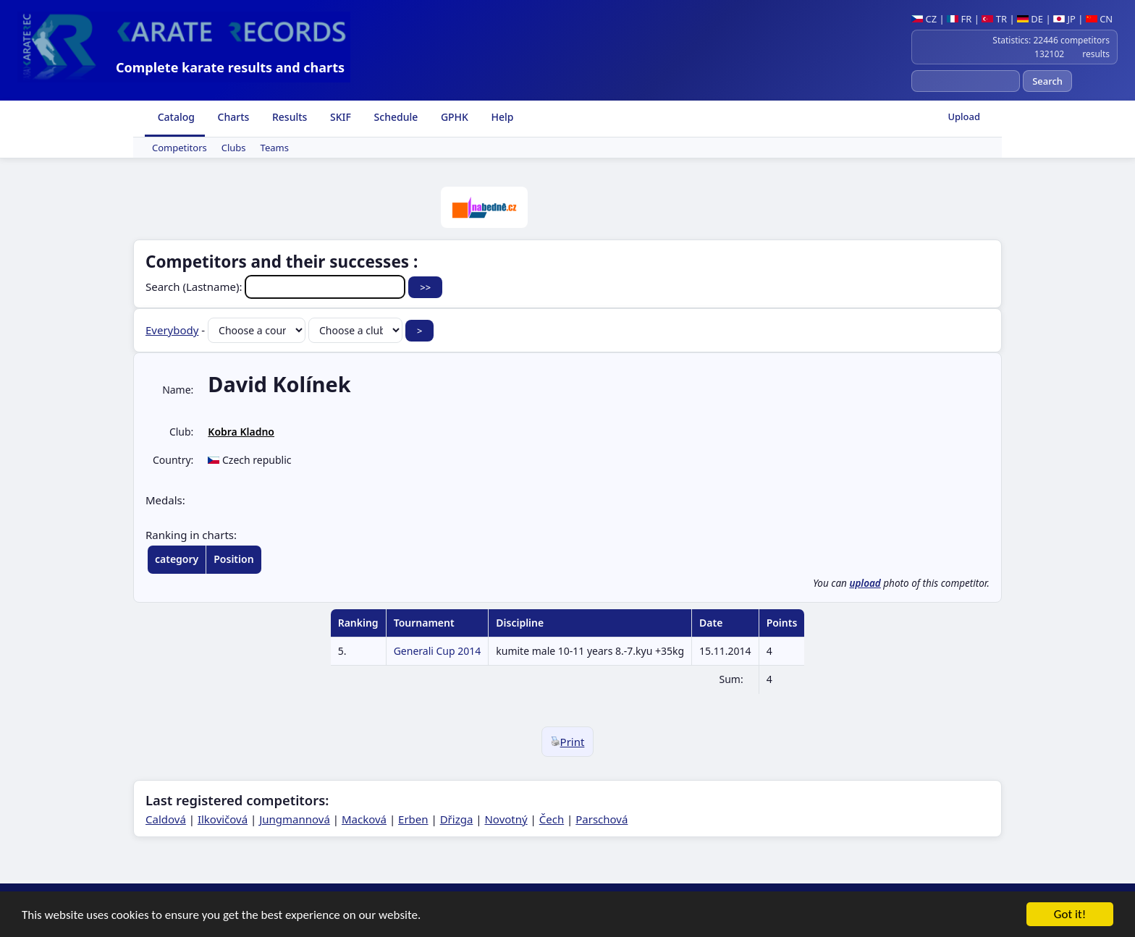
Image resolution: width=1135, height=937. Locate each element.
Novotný (505, 819)
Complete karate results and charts (230, 67)
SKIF (339, 117)
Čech (551, 819)
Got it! (1070, 915)
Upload (964, 116)
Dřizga (456, 819)
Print (568, 741)
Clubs (233, 147)
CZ (924, 18)
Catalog (175, 117)
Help (501, 117)
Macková (364, 819)
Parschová (601, 819)
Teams (275, 147)
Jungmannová (294, 819)
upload (864, 583)
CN (1099, 18)
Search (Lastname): (276, 286)
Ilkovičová (223, 819)
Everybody (171, 330)
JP (1064, 18)
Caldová (165, 819)
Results (288, 117)
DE (1030, 18)
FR (959, 18)
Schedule (394, 117)
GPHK (453, 117)
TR (994, 18)
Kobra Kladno (241, 431)
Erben (413, 819)
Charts (232, 117)
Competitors (179, 147)
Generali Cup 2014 (437, 651)
